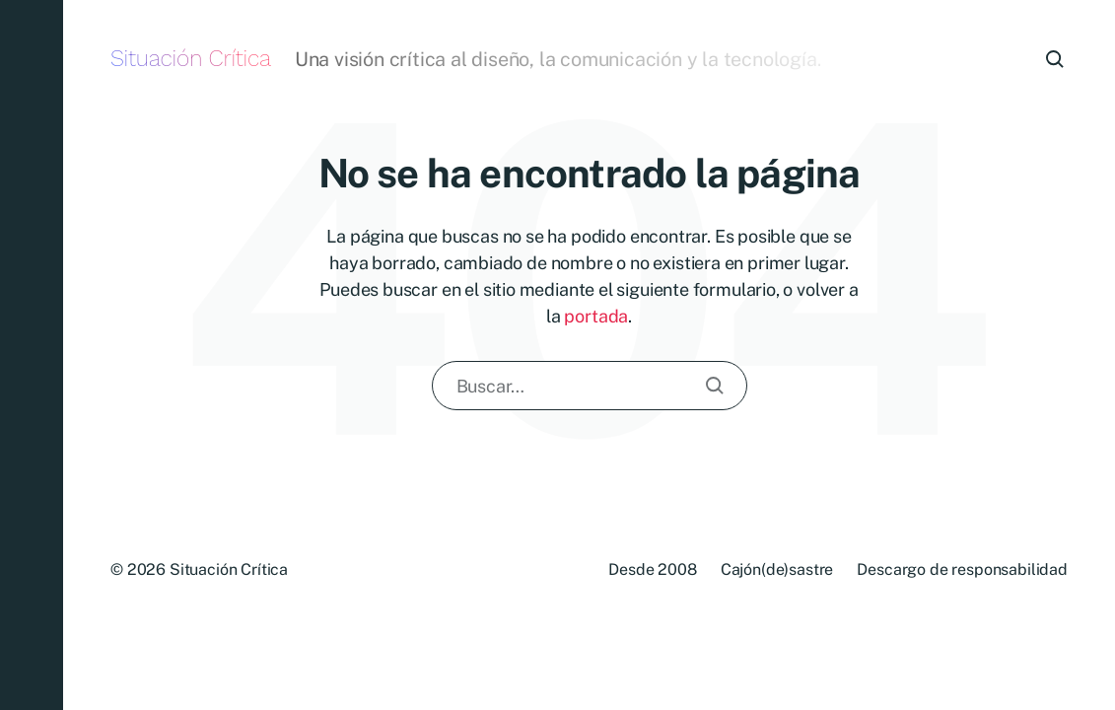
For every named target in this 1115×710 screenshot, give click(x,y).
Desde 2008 (652, 569)
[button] (31, 355)
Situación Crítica (190, 58)
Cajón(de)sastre (777, 569)
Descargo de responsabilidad (962, 569)
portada (596, 316)
